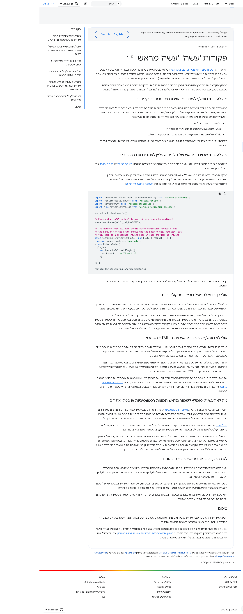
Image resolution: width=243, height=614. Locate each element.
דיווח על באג (191, 581)
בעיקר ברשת (85, 164)
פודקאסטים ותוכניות (122, 596)
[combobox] (66, 4)
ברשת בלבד (67, 164)
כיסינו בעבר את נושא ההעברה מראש (153, 69)
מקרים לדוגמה (171, 3)
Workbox (220, 13)
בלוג (156, 3)
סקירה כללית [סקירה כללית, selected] (232, 20)
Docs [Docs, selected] (192, 3)
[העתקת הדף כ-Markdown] (93, 56)
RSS (64, 596)
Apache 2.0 (91, 552)
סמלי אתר (182, 425)
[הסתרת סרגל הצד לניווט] (205, 608)
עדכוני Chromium (123, 581)
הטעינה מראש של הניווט (100, 184)
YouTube (62, 586)
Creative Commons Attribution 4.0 (135, 552)
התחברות (9, 3)
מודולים (216, 20)
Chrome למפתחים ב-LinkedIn (51, 591)
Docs (235, 13)
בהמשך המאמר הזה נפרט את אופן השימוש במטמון (107, 533)
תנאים (194, 609)
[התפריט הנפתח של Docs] (186, 4)
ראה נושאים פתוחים (188, 586)
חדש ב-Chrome (140, 3)
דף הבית (184, 46)
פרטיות (185, 609)
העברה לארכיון (125, 591)
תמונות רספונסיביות (136, 409)
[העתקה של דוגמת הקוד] (185, 193)
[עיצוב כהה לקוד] (180, 193)
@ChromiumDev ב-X (55, 581)
